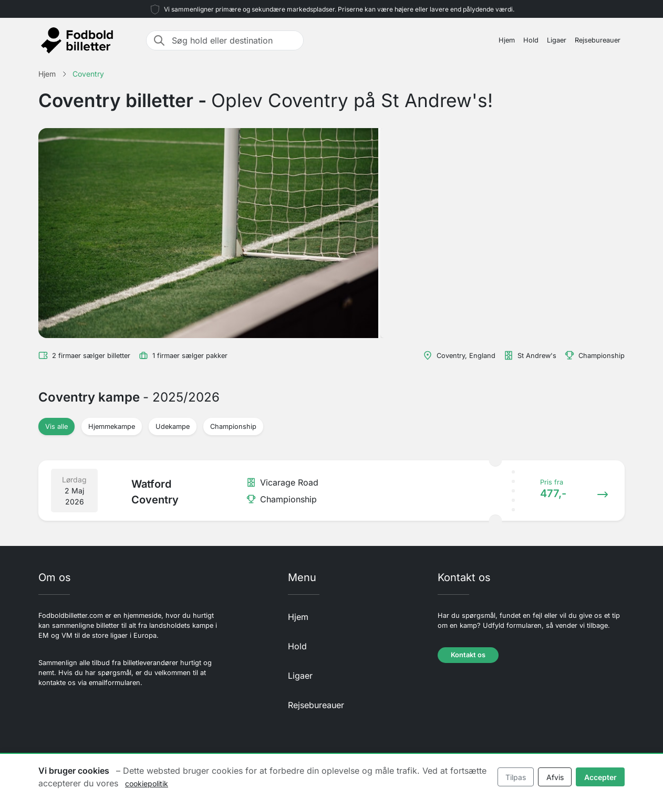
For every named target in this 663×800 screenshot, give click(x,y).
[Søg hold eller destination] (234, 40)
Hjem (507, 40)
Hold (530, 40)
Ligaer (556, 40)
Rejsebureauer (597, 40)
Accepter (600, 777)
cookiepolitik (146, 783)
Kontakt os (468, 655)
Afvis (555, 777)
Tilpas (515, 777)
